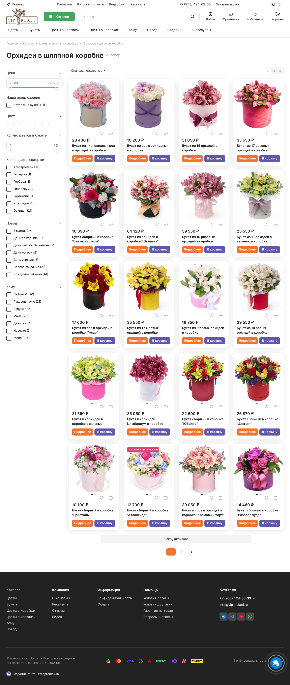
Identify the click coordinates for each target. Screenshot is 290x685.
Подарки (174, 30)
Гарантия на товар (158, 611)
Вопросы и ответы (158, 617)
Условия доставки (158, 604)
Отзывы (58, 611)
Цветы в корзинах (65, 30)
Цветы (13, 30)
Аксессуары (201, 30)
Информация (109, 590)
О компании (61, 598)
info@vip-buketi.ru (234, 605)
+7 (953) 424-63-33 (195, 4)
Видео (57, 617)
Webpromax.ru (48, 674)
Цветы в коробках (104, 30)
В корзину (105, 158)
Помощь (150, 590)
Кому (133, 30)
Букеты (34, 30)
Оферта (104, 604)
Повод (152, 30)
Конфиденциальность (115, 598)
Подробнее (82, 158)
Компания (60, 590)
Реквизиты (60, 604)
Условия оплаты (156, 598)
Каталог (13, 590)
